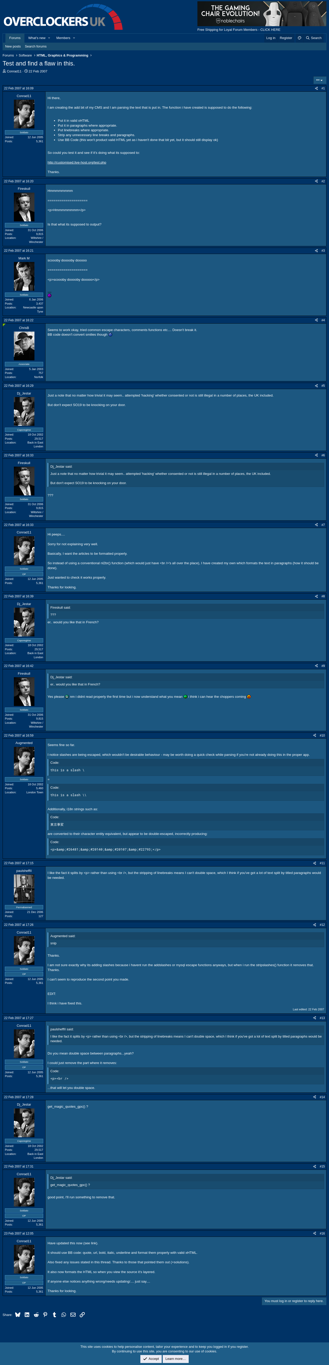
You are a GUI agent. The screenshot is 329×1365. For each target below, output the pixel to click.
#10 (322, 735)
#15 (322, 1166)
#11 (322, 863)
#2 (323, 181)
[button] (49, 38)
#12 (322, 925)
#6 (323, 455)
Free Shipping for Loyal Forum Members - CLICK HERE (238, 30)
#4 (323, 320)
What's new (36, 38)
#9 (323, 666)
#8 (323, 596)
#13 (322, 1018)
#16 (322, 1233)
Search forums (36, 46)
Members (63, 38)
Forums (15, 38)
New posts (13, 46)
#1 (323, 88)
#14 (322, 1097)
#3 (323, 250)
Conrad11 (14, 71)
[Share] (316, 88)
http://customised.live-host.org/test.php (77, 162)
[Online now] (4, 325)
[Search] (313, 38)
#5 (323, 386)
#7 (323, 525)
